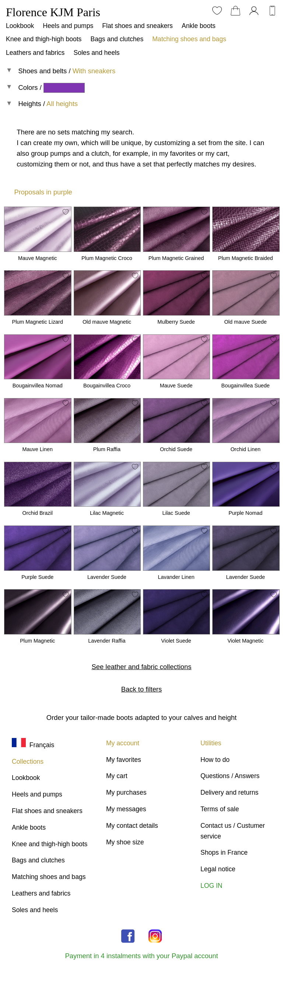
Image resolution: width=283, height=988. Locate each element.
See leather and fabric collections (142, 667)
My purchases (126, 792)
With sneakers (94, 71)
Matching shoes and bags (189, 39)
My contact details (132, 825)
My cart (116, 776)
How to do (215, 759)
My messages (126, 809)
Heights (29, 104)
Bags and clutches (116, 39)
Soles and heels (96, 52)
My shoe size (125, 842)
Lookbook (20, 25)
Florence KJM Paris (53, 12)
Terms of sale (219, 809)
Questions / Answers (229, 776)
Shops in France (224, 852)
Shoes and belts (42, 71)
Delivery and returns (229, 792)
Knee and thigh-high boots (43, 39)
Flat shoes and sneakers (137, 25)
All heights (62, 104)
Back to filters (141, 689)
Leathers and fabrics (35, 52)
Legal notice (217, 869)
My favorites (123, 759)
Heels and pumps (68, 25)
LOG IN (211, 885)
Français (33, 745)
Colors (28, 87)
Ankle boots (199, 25)
